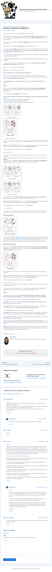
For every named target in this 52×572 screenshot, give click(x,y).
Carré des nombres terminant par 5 (11, 380)
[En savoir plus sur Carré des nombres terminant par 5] (7, 375)
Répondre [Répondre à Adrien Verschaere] (11, 511)
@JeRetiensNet (34, 353)
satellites (8, 96)
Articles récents (11, 333)
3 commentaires (6, 382)
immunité (19, 303)
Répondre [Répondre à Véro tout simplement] (8, 524)
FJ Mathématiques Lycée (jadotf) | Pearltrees (14, 393)
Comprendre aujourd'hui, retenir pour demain (33, 9)
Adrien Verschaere (13, 336)
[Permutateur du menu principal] (51, 10)
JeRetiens (24, 568)
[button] (5, 535)
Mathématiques (12, 382)
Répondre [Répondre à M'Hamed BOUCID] (8, 412)
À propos (5, 333)
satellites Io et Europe (20, 237)
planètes (14, 78)
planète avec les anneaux (19, 238)
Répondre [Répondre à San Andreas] (8, 435)
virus (4, 303)
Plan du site (37, 568)
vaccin (40, 301)
